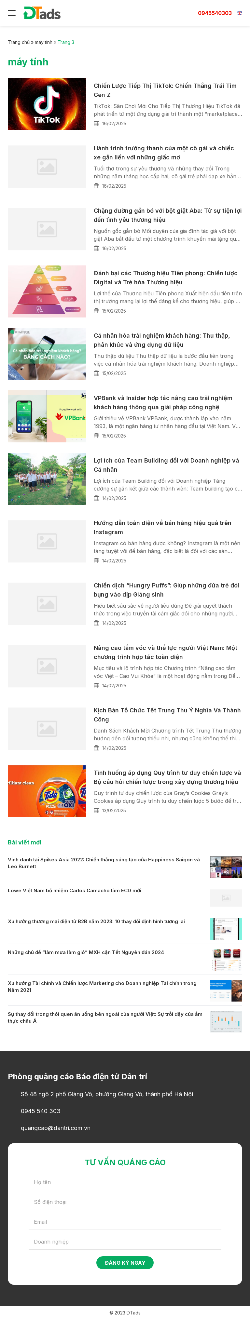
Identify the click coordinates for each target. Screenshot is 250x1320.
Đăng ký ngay (125, 1262)
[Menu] (12, 13)
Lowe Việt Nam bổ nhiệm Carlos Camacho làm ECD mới (74, 890)
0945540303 (215, 13)
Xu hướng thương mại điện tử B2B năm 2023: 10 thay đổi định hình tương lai (96, 921)
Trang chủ (19, 42)
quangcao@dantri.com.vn (55, 1128)
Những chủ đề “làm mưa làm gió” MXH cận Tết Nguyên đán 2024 (86, 952)
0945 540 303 (41, 1111)
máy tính (43, 42)
